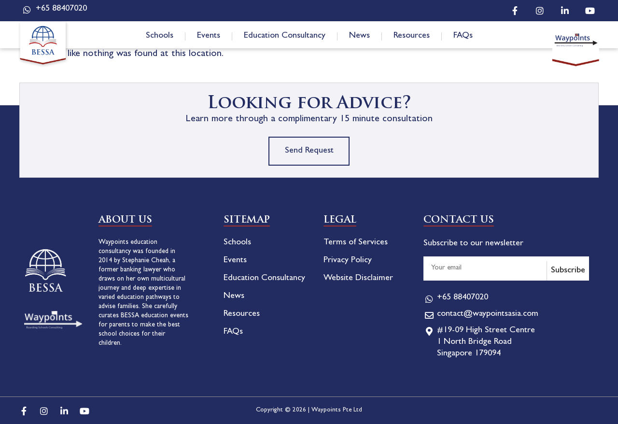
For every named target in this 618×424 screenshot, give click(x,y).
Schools (159, 36)
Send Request (309, 151)
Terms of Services (355, 243)
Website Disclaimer (358, 278)
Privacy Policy (347, 260)
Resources (411, 36)
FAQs (463, 36)
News (359, 36)
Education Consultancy (284, 36)
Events (208, 36)
